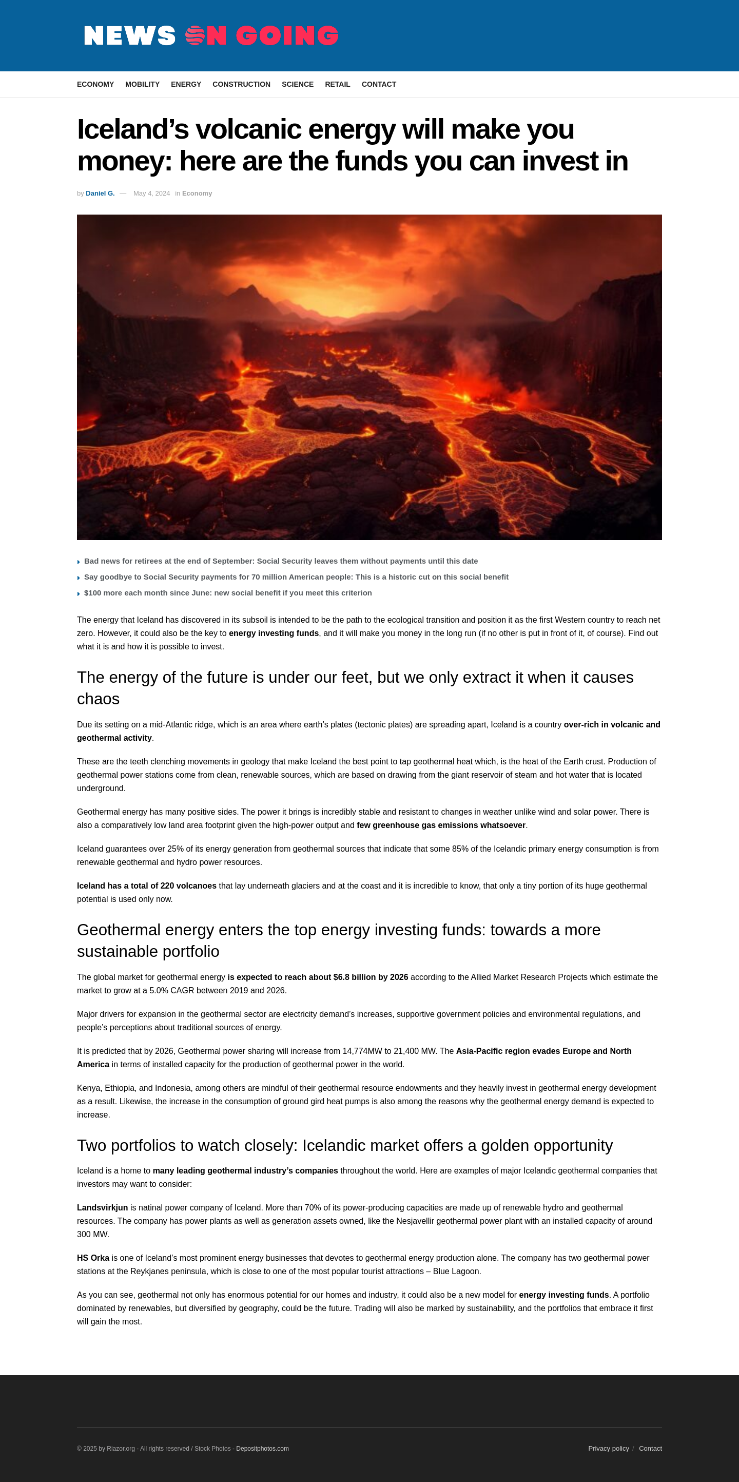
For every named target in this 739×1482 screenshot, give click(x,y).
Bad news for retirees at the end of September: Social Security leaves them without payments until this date (281, 560)
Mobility (142, 84)
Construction (241, 84)
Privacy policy (608, 1448)
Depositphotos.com (262, 1448)
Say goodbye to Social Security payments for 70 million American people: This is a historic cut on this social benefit (296, 576)
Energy (186, 84)
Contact (379, 84)
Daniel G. (100, 193)
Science (298, 84)
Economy (95, 84)
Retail (338, 84)
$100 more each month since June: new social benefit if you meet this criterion (228, 592)
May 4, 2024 (151, 193)
